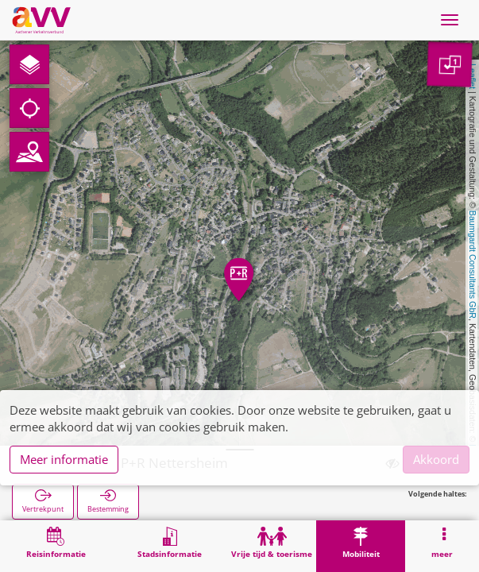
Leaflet (472, 76)
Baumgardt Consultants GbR (472, 265)
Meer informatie (64, 459)
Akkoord (436, 459)
